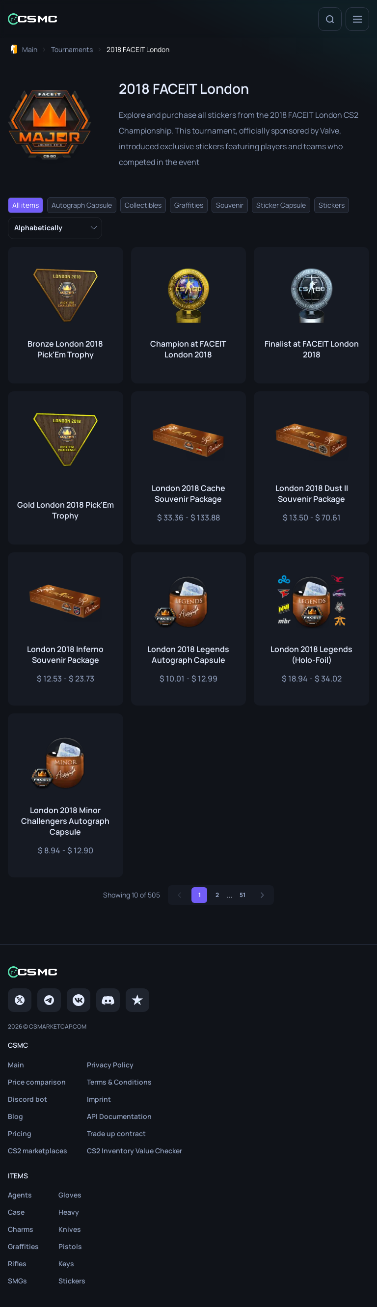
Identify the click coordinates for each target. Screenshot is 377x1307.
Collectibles (143, 205)
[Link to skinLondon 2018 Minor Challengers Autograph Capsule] (65, 795)
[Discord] (108, 1000)
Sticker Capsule (281, 205)
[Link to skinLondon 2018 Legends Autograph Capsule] (188, 629)
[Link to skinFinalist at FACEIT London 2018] (311, 315)
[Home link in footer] (188, 972)
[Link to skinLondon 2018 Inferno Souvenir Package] (65, 629)
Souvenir (229, 205)
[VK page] (78, 1000)
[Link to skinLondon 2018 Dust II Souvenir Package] (311, 468)
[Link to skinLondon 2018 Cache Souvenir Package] (188, 468)
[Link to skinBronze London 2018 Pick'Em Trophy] (65, 315)
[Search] (330, 19)
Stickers (332, 205)
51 (242, 895)
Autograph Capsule (82, 205)
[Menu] (357, 19)
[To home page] (24, 49)
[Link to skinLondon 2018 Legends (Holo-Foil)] (311, 629)
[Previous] (179, 895)
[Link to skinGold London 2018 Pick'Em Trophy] (65, 468)
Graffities (188, 205)
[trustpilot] (137, 1000)
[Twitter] (19, 1000)
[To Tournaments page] (72, 49)
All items (25, 205)
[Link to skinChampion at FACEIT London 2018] (188, 315)
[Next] (262, 895)
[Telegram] (49, 1000)
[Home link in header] (32, 19)
